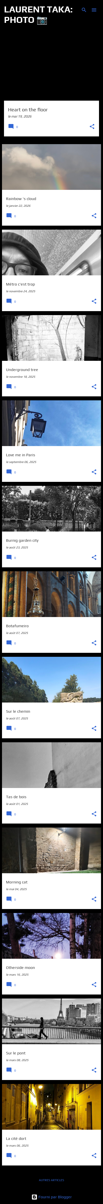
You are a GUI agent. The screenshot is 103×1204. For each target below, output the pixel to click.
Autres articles (51, 1180)
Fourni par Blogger (51, 1197)
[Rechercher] (84, 10)
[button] (92, 127)
